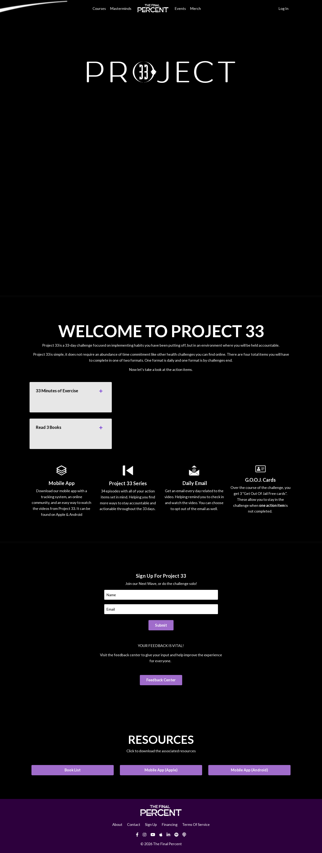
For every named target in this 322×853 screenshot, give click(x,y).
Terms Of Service (196, 824)
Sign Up (151, 824)
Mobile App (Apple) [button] (161, 770)
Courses (99, 8)
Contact (133, 824)
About (117, 824)
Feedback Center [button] (161, 680)
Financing (169, 824)
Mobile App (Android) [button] (249, 770)
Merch (195, 8)
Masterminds (120, 8)
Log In (283, 8)
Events (180, 8)
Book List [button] (73, 770)
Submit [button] (161, 625)
